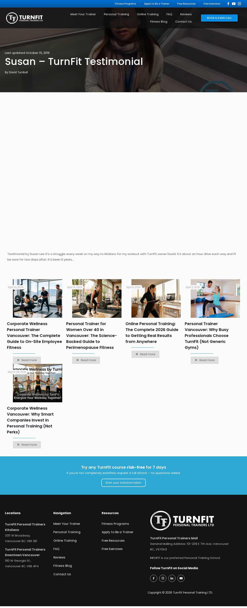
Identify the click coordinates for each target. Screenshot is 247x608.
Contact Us (62, 576)
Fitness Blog (62, 568)
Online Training (65, 542)
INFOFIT (155, 560)
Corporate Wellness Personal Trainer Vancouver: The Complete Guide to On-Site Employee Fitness (34, 337)
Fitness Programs (115, 525)
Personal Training (66, 534)
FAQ (56, 551)
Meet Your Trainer (66, 525)
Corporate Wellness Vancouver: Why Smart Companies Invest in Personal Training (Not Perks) (30, 422)
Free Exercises (112, 551)
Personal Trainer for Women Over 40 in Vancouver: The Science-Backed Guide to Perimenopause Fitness (91, 337)
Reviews (59, 559)
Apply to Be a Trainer (117, 534)
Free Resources (113, 542)
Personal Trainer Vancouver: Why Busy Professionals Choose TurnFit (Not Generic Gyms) (207, 337)
